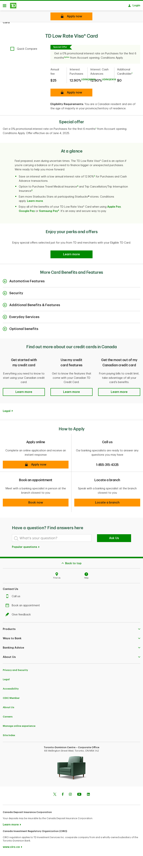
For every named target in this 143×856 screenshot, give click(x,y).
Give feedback (19, 615)
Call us (13, 597)
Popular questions (26, 548)
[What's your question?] (51, 539)
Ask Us (114, 539)
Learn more (35, 202)
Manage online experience (19, 727)
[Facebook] (62, 796)
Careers (7, 718)
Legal (6, 412)
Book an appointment (23, 606)
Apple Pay (114, 208)
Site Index (9, 736)
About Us (8, 708)
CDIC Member (11, 699)
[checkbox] (23, 50)
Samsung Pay (48, 212)
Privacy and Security (15, 671)
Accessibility (11, 690)
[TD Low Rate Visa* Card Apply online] (71, 16)
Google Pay (27, 212)
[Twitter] (54, 796)
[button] (24, 393)
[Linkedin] (88, 796)
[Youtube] (79, 796)
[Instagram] (70, 796)
